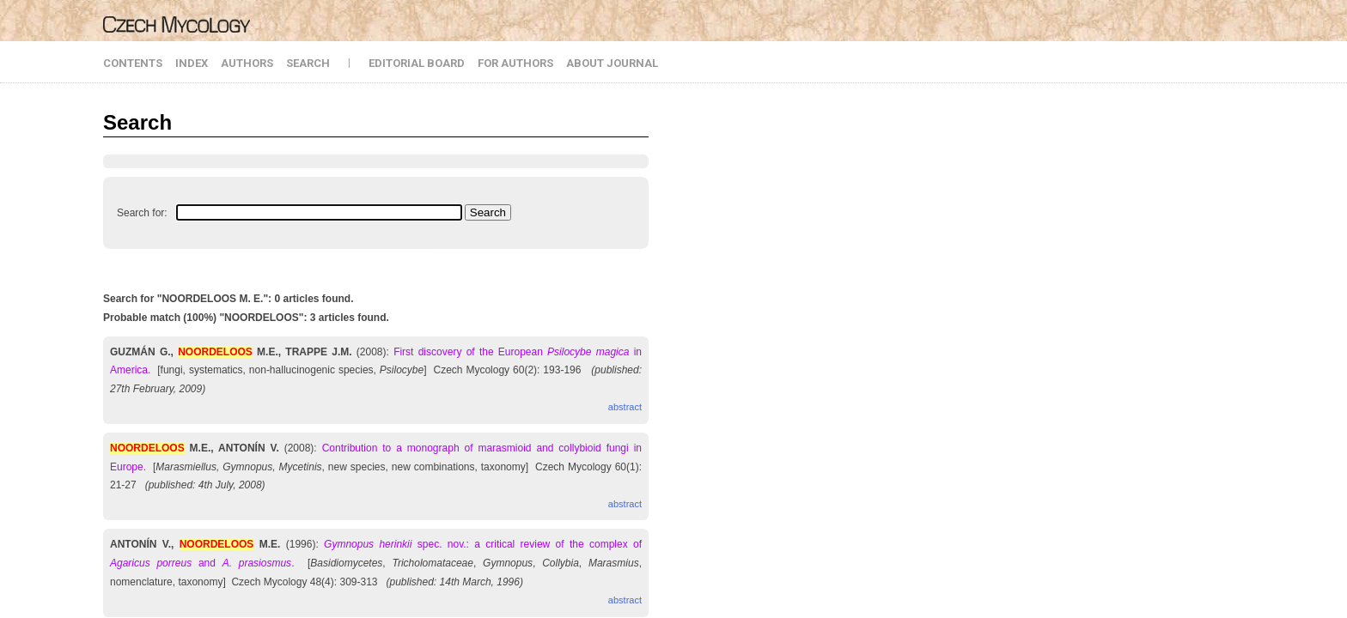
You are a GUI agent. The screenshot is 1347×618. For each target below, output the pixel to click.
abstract (625, 407)
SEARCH (308, 63)
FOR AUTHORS (515, 63)
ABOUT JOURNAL (612, 63)
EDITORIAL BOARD (417, 63)
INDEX (191, 63)
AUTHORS (247, 63)
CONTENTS (132, 63)
